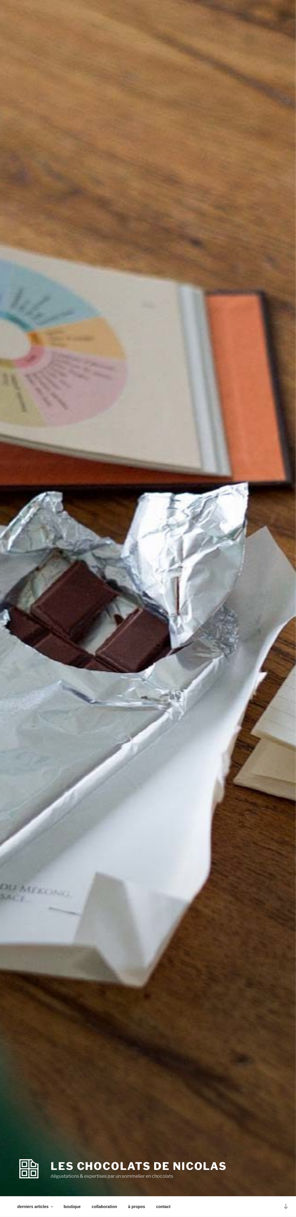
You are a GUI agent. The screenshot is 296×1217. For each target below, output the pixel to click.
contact (163, 1206)
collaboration (104, 1206)
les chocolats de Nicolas (139, 1166)
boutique (72, 1206)
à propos (136, 1206)
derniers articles (35, 1206)
